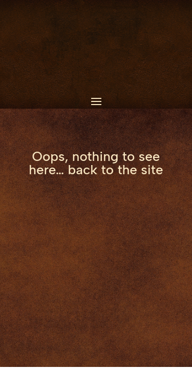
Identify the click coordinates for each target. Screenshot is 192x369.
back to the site (115, 169)
